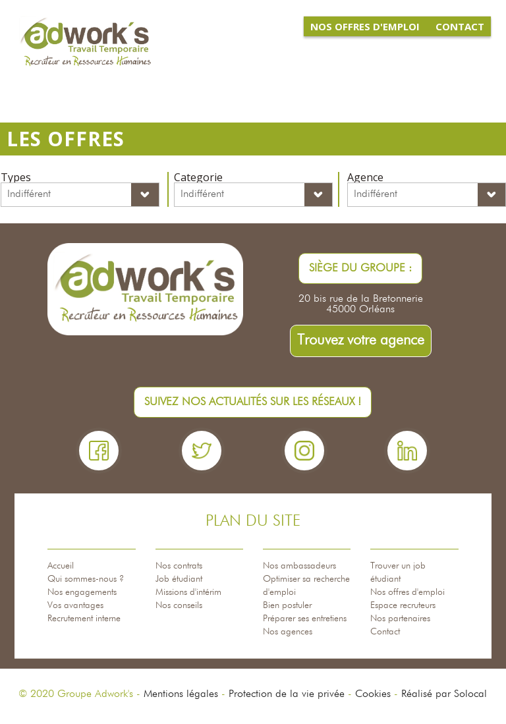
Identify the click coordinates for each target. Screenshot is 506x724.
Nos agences (287, 631)
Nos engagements (82, 592)
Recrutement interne (84, 618)
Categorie (198, 177)
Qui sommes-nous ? (85, 579)
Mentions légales (181, 694)
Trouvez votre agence (360, 340)
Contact (385, 631)
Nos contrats (178, 566)
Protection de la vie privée (287, 694)
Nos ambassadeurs (299, 566)
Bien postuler (287, 605)
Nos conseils (178, 605)
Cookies (373, 694)
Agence (365, 177)
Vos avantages (75, 605)
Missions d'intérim (188, 592)
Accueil (60, 566)
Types (16, 177)
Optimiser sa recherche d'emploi (306, 585)
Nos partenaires (400, 618)
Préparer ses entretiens (305, 618)
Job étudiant (178, 579)
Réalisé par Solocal (444, 694)
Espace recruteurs (403, 605)
